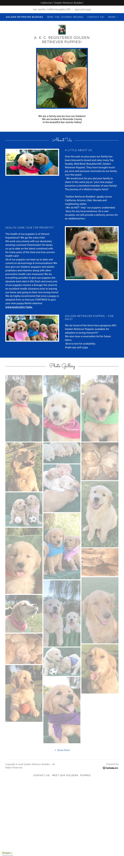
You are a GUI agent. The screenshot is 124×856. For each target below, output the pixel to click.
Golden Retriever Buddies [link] (24, 17)
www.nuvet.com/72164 (19, 306)
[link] (62, 29)
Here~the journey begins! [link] (65, 17)
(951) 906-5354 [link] (83, 9)
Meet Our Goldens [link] (65, 775)
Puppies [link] (85, 775)
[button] (113, 17)
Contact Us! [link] (95, 17)
